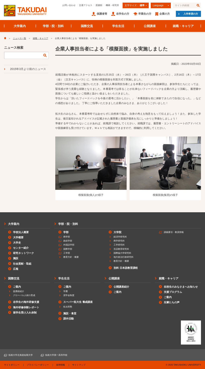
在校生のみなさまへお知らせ (181, 286)
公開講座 (150, 26)
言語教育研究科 (121, 249)
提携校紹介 (18, 291)
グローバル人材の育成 (24, 295)
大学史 (17, 242)
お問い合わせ (69, 5)
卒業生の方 (144, 13)
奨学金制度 (68, 295)
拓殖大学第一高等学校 (56, 355)
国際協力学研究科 (122, 253)
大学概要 (18, 237)
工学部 (66, 253)
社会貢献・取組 (22, 263)
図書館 (99, 5)
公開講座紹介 (121, 286)
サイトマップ (78, 365)
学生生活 (118, 26)
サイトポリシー (11, 365)
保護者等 (102, 13)
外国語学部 (68, 245)
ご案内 (17, 286)
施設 (15, 258)
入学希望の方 (190, 13)
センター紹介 (21, 247)
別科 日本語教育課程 (126, 267)
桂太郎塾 (67, 306)
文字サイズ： (135, 5)
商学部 (66, 237)
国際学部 (67, 249)
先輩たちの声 (171, 302)
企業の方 (164, 13)
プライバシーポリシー (38, 365)
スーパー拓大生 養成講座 (78, 301)
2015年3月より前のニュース (28, 69)
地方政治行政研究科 (123, 257)
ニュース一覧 (19, 38)
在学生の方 (122, 13)
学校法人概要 (21, 232)
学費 (65, 291)
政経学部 (67, 241)
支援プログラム (173, 291)
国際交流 (87, 26)
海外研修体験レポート (26, 307)
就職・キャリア (183, 26)
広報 (15, 268)
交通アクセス (85, 5)
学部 (66, 232)
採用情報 (60, 365)
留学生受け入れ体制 (25, 312)
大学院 (117, 232)
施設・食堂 (69, 313)
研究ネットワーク (23, 253)
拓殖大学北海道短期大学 (20, 355)
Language (158, 5)
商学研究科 (119, 241)
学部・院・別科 (53, 26)
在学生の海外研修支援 (26, 301)
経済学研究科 (120, 237)
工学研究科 (119, 245)
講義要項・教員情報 (174, 232)
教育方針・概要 (71, 257)
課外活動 (68, 318)
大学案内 (20, 26)
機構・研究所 (112, 5)
